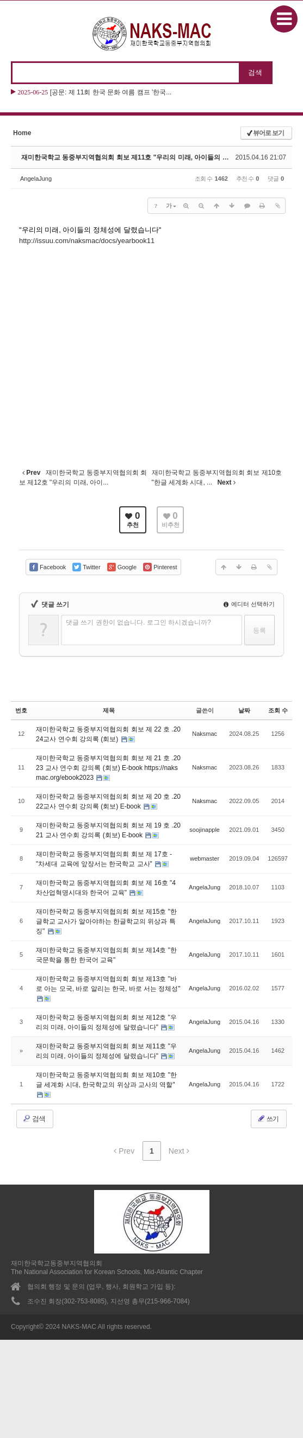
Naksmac (204, 733)
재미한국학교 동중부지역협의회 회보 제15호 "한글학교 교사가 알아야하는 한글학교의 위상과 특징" (106, 921)
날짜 (244, 710)
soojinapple (204, 829)
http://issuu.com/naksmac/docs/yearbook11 (86, 241)
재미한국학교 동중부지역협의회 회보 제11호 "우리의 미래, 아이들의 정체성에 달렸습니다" (153, 157)
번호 (21, 710)
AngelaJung (36, 178)
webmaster (204, 858)
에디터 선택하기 (249, 604)
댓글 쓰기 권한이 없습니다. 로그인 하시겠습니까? (138, 622)
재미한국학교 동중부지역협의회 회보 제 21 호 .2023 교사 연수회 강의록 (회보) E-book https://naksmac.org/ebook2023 (108, 767)
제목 (109, 710)
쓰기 (268, 1118)
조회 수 (278, 710)
